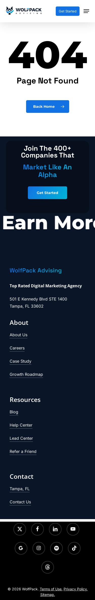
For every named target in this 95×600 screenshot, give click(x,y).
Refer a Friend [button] (23, 451)
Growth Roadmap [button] (26, 374)
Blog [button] (14, 411)
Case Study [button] (20, 361)
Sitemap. (47, 594)
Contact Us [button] (20, 501)
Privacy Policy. (76, 589)
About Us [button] (18, 334)
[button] (86, 11)
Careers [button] (17, 347)
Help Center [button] (21, 425)
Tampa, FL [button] (20, 488)
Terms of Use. (51, 589)
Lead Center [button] (21, 438)
